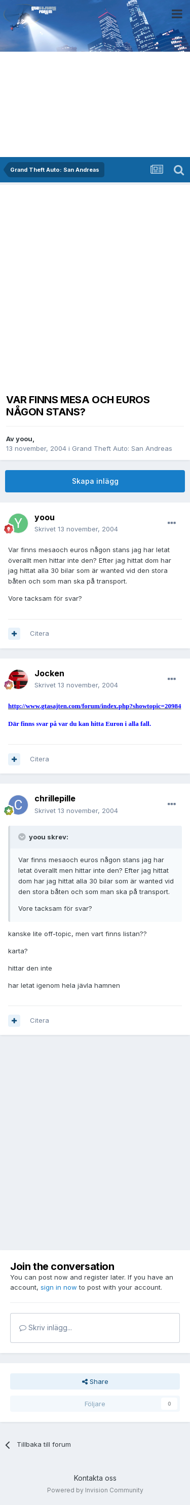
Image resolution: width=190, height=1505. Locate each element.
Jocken (49, 673)
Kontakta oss (95, 1478)
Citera (39, 633)
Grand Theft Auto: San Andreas (122, 448)
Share (95, 1381)
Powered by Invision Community (95, 1490)
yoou (24, 439)
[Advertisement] (95, 286)
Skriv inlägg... (45, 1327)
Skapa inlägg (95, 481)
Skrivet (76, 529)
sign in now (59, 1287)
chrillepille (54, 798)
